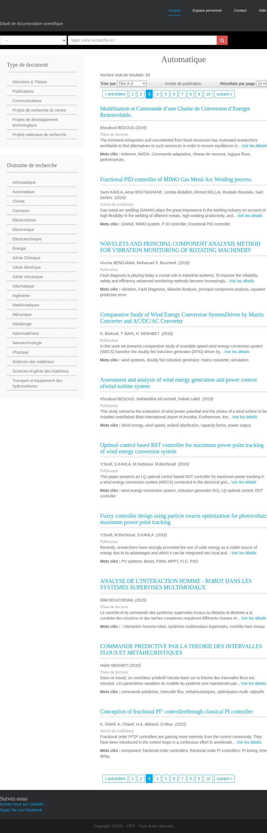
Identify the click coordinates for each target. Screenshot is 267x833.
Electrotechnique (27, 239)
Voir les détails (254, 146)
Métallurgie (22, 324)
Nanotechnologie (27, 343)
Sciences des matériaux (33, 361)
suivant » (224, 94)
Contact (240, 10)
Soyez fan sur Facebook (21, 810)
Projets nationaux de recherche (39, 134)
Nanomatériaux (26, 333)
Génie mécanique (28, 277)
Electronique (23, 229)
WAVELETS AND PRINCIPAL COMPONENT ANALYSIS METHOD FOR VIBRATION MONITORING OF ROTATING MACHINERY (180, 247)
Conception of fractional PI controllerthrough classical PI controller (176, 711)
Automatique (23, 192)
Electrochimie (24, 220)
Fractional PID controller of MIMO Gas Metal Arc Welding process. (176, 179)
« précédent (115, 94)
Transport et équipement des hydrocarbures (37, 383)
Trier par (108, 83)
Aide (262, 10)
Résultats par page (237, 83)
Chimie (19, 201)
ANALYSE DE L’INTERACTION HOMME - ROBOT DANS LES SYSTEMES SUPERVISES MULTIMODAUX (176, 584)
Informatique (23, 286)
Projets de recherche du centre (39, 110)
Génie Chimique (26, 258)
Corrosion (21, 210)
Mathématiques (26, 305)
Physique (21, 352)
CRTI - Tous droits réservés (150, 826)
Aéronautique (24, 182)
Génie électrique (27, 267)
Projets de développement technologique (35, 122)
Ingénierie (21, 295)
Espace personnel (207, 10)
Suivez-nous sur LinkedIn (22, 804)
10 (208, 94)
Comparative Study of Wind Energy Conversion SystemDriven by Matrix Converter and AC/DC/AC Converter (182, 317)
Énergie (19, 248)
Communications (27, 101)
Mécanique (22, 314)
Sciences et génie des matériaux (41, 371)
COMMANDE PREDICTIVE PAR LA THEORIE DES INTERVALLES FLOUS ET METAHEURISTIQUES (181, 649)
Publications (23, 91)
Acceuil (174, 10)
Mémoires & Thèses (30, 82)
